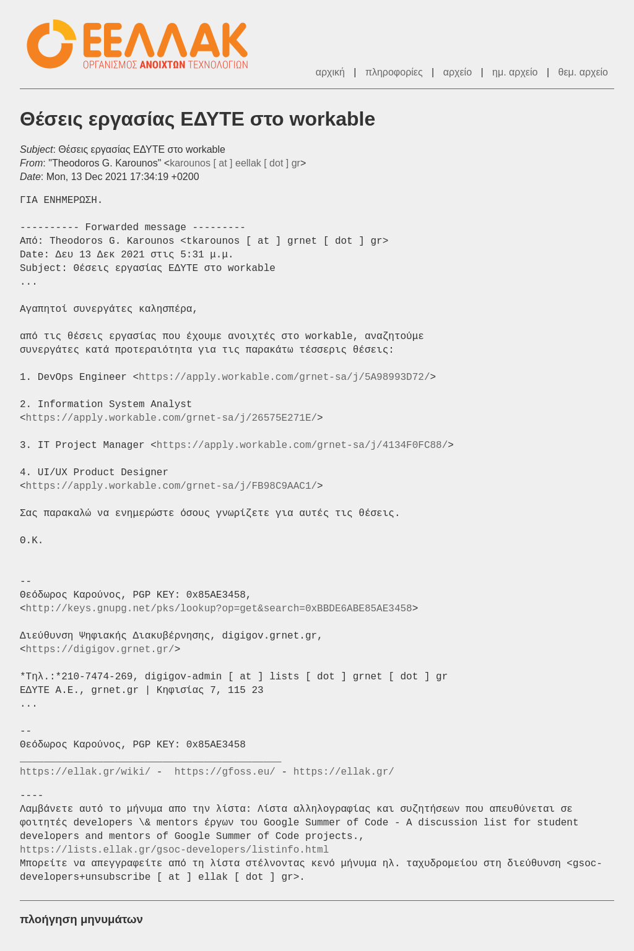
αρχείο (457, 72)
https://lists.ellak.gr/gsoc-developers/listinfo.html (174, 850)
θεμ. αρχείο (583, 72)
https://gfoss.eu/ (225, 772)
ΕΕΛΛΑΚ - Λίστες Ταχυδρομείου (143, 44)
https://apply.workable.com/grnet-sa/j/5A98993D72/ (284, 377)
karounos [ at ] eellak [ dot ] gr (235, 163)
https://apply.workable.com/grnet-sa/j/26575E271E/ (171, 418)
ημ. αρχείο (514, 72)
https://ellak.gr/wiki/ (85, 772)
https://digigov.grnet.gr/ (100, 649)
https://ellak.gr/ (343, 772)
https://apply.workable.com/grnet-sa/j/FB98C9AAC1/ (171, 486)
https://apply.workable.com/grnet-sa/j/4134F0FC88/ (302, 445)
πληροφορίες (394, 72)
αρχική (330, 72)
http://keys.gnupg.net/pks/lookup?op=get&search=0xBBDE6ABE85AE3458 (219, 608)
